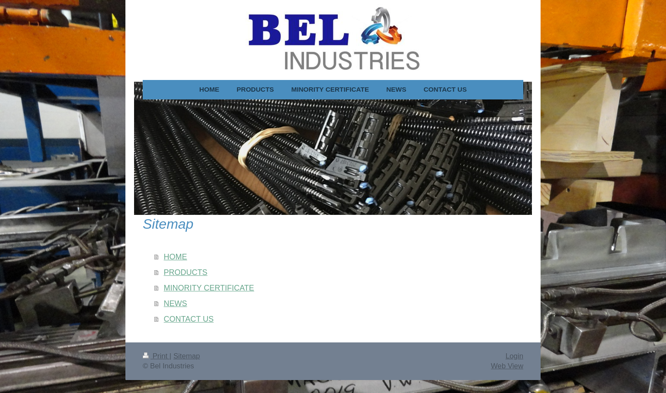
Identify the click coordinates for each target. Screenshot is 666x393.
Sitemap (186, 356)
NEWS (175, 303)
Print (156, 356)
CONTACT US (189, 319)
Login (514, 356)
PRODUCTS (186, 272)
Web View (507, 366)
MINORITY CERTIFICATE (209, 288)
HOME (175, 256)
